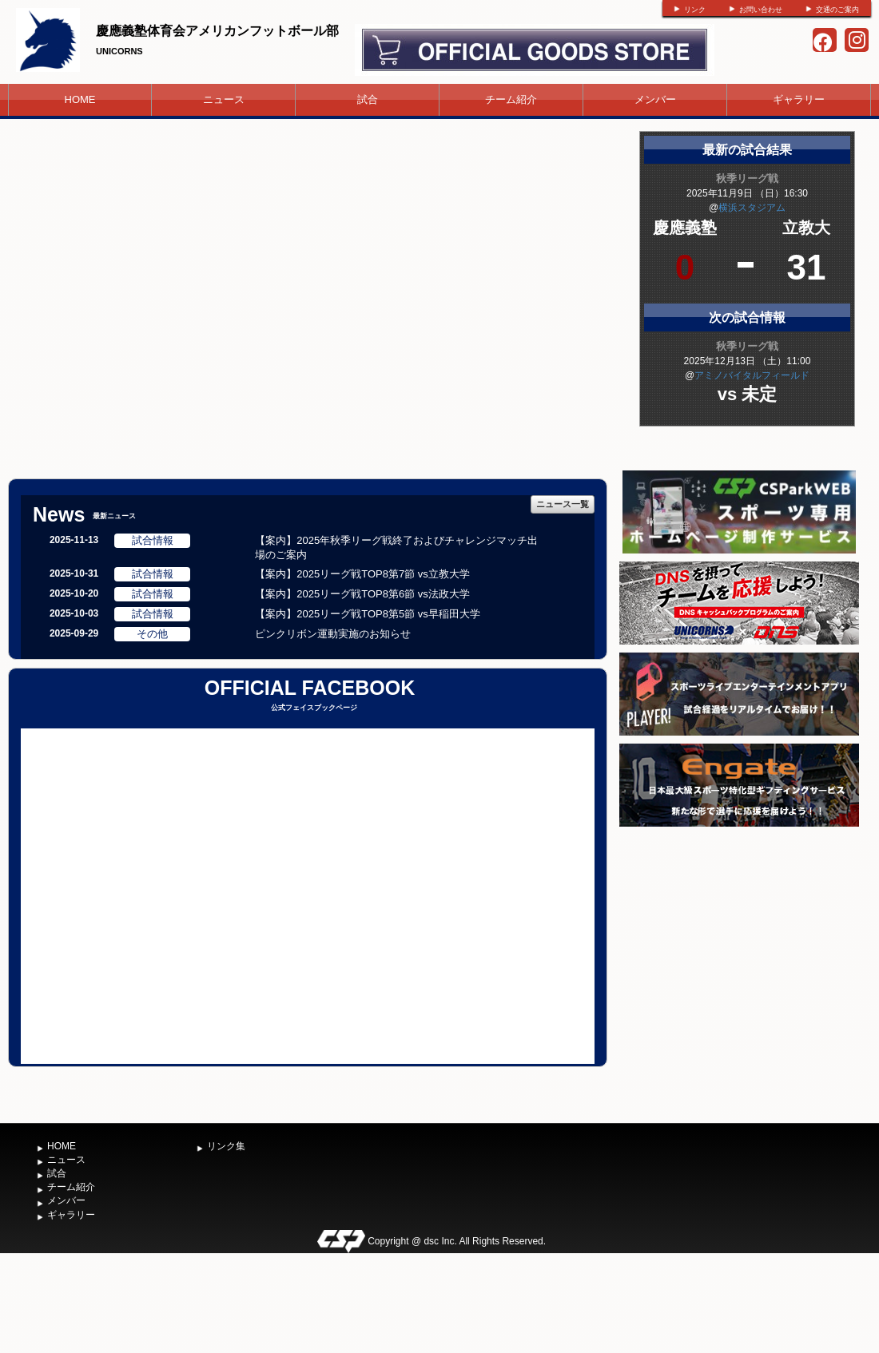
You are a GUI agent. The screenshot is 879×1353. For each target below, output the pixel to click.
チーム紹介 (511, 99)
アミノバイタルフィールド (751, 375)
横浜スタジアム (752, 207)
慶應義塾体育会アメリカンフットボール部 (217, 31)
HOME (80, 99)
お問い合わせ (760, 10)
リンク (695, 10)
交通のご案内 (837, 10)
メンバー (655, 99)
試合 (367, 99)
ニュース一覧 (562, 504)
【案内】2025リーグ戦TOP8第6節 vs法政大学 (362, 594)
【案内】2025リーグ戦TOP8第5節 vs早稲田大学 (367, 614)
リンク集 (226, 1146)
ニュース (224, 99)
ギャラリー (799, 99)
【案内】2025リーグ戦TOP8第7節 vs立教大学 (362, 574)
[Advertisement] (739, 950)
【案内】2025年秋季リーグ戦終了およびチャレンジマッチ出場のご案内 (396, 547)
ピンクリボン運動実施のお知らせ (333, 634)
